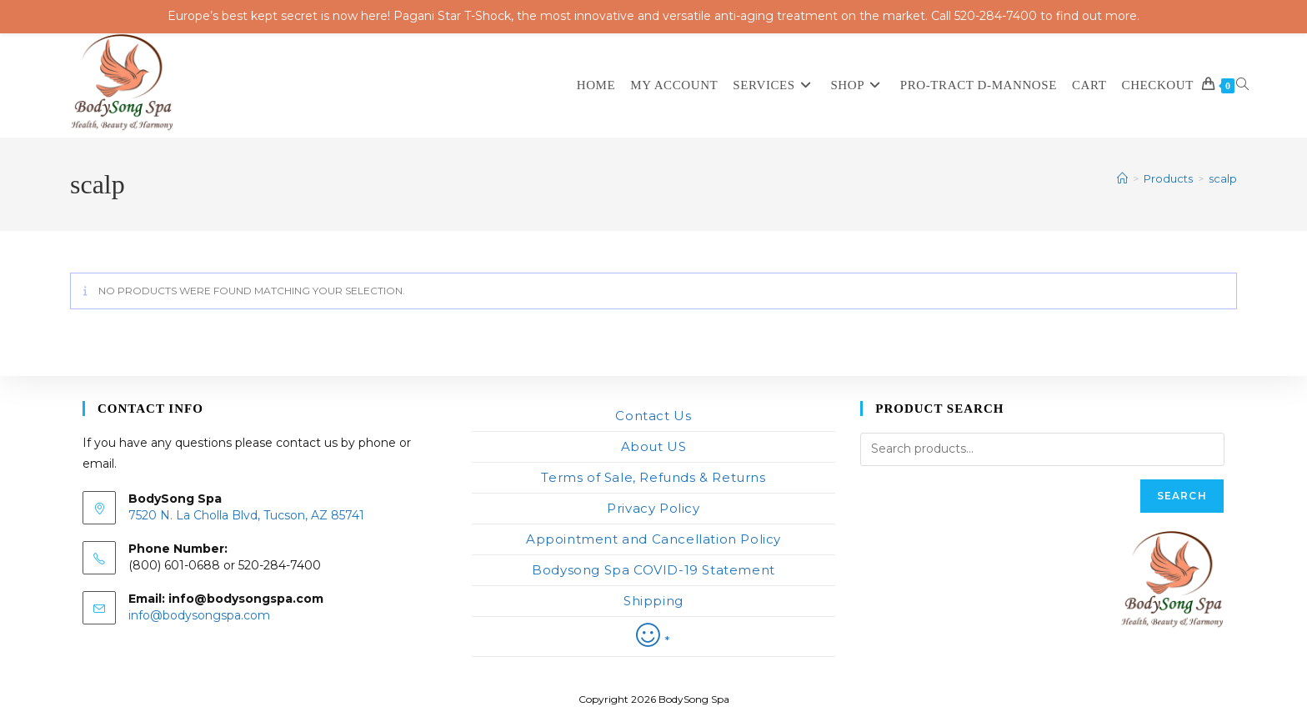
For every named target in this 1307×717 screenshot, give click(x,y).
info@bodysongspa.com (199, 615)
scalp (1223, 178)
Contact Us (653, 416)
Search (1182, 495)
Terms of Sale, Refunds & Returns (653, 477)
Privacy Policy (653, 508)
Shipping (653, 601)
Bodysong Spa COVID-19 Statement (653, 570)
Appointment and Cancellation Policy (653, 539)
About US (654, 446)
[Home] (1122, 178)
